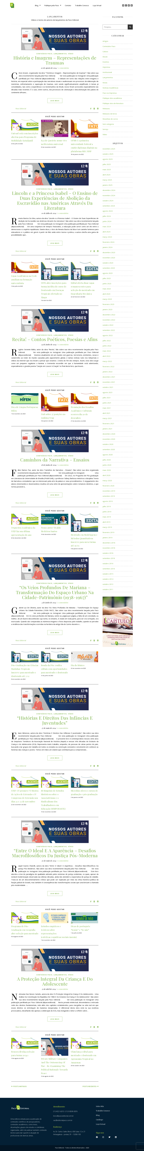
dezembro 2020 (109, 434)
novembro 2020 (109, 439)
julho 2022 (107, 340)
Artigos (105, 41)
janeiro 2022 (107, 372)
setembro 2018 (109, 558)
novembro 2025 (109, 149)
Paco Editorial (21, 109)
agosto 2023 (108, 273)
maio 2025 (107, 169)
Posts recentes (90, 1086)
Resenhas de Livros (110, 119)
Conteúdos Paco (44, 54)
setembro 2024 (109, 206)
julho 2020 (107, 460)
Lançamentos (60, 54)
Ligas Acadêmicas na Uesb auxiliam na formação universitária (24, 280)
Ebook (105, 57)
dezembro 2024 (109, 190)
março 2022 (107, 361)
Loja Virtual (97, 5)
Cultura (105, 51)
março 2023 (107, 299)
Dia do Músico (77, 665)
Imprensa (106, 67)
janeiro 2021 (107, 429)
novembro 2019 (109, 491)
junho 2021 (107, 403)
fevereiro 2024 (108, 242)
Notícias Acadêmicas (110, 88)
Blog (37, 5)
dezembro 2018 (109, 543)
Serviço (105, 129)
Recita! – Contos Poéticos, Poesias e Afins (55, 339)
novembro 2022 (109, 320)
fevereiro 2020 (108, 486)
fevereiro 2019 (108, 532)
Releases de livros (110, 114)
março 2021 (107, 418)
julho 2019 (107, 506)
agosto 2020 (108, 454)
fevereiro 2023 (108, 304)
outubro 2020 (108, 444)
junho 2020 (107, 465)
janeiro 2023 (107, 309)
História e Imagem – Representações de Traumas (54, 60)
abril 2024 (106, 232)
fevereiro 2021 (108, 423)
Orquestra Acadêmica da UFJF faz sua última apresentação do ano (23, 531)
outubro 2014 (108, 579)
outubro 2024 (108, 200)
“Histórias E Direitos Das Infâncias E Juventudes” (55, 720)
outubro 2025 (108, 154)
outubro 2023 (108, 263)
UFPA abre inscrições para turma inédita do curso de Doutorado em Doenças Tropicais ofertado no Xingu (53, 290)
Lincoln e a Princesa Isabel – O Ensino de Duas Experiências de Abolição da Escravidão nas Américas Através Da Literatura (55, 200)
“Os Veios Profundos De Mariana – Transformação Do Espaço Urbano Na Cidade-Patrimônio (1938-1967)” (55, 592)
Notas (105, 82)
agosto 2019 (108, 501)
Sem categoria (108, 124)
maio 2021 (107, 408)
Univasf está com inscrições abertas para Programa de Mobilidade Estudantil (24, 137)
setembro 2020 (109, 449)
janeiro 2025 (107, 185)
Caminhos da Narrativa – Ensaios (54, 460)
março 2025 (107, 180)
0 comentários (63, 68)
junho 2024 (107, 221)
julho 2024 (107, 216)
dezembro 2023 (109, 252)
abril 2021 (106, 413)
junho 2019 (107, 511)
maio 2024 (107, 226)
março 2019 (107, 527)
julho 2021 (107, 397)
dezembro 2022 (109, 314)
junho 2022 (107, 346)
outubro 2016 (108, 563)
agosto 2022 (108, 335)
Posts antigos (19, 1086)
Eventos (106, 62)
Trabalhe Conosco (82, 5)
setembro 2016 (109, 568)
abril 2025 (106, 175)
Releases (106, 108)
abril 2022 (106, 356)
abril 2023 (106, 294)
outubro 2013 (108, 584)
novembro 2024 (109, 195)
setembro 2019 (109, 496)
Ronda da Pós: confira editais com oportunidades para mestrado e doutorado (54, 669)
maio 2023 (107, 289)
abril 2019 (106, 522)
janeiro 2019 (107, 537)
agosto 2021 (108, 392)
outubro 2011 (108, 589)
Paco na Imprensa (110, 93)
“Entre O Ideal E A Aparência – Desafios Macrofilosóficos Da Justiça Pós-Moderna (55, 852)
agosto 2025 (108, 159)
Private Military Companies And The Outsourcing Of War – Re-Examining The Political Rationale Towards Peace (54, 1066)
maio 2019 (107, 517)
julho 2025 (107, 164)
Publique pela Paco (52, 5)
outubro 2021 (108, 387)
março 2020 (107, 480)
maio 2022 (107, 351)
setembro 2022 (109, 330)
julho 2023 (107, 278)
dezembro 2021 (109, 377)
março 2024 (107, 237)
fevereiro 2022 (108, 366)
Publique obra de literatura (113, 103)
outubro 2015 (108, 574)
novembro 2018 (109, 548)
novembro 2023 (109, 257)
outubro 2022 (108, 325)
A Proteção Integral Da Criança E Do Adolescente (55, 981)
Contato (68, 5)
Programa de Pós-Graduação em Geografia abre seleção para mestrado (24, 930)
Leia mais (54, 101)
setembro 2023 (109, 268)
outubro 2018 (108, 553)
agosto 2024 (108, 211)
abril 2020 (106, 475)
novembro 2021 (109, 382)
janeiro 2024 (107, 247)
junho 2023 (107, 283)
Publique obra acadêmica (112, 98)
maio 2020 (107, 470)
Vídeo (70, 54)
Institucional (107, 72)
